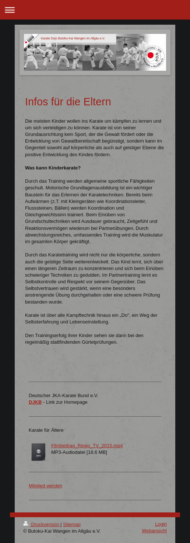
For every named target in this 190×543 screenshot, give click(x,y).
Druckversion (41, 524)
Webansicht (154, 530)
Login (161, 524)
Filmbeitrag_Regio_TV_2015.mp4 (87, 445)
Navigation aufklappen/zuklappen (95, 10)
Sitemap (72, 524)
